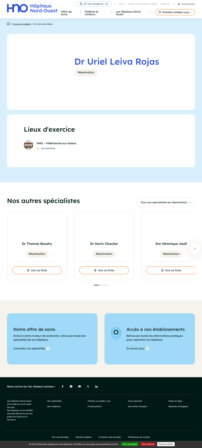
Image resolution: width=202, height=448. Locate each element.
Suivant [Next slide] (195, 249)
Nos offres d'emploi (137, 406)
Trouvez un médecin (21, 24)
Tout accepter (129, 444)
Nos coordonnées (60, 437)
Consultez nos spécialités (29, 348)
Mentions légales (84, 437)
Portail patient (188, 4)
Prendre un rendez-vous (99, 401)
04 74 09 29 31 (48, 148)
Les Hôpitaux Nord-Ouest (128, 13)
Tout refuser (148, 444)
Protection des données (110, 437)
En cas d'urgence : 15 (96, 3)
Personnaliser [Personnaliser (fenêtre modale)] (166, 444)
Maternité (165, 4)
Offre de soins (66, 13)
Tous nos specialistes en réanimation (164, 202)
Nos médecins (54, 406)
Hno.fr (121, 4)
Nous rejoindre (135, 401)
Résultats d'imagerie (178, 406)
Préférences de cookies (139, 437)
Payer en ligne (175, 401)
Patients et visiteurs (91, 13)
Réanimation (86, 72)
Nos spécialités (54, 401)
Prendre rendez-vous (175, 12)
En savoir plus (135, 348)
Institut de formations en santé (142, 4)
